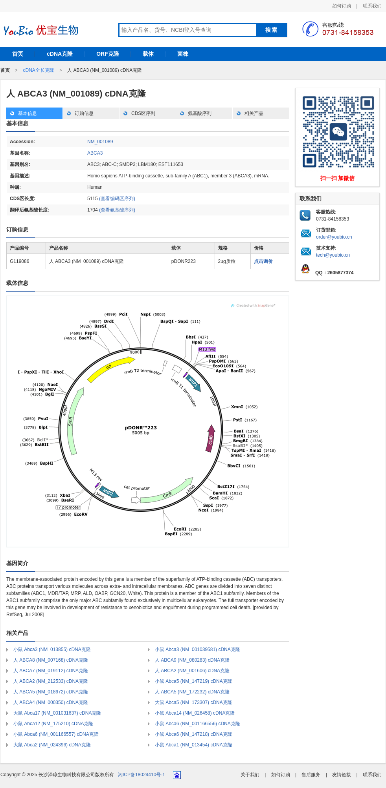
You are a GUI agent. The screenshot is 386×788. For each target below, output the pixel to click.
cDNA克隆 (60, 54)
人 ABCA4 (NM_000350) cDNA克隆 (50, 702)
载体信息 (17, 283)
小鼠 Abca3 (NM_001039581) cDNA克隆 (197, 649)
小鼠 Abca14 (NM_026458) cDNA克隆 (195, 713)
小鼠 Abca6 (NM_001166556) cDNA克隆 (197, 723)
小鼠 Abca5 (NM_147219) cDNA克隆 (193, 681)
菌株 (182, 54)
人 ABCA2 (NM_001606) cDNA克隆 (192, 670)
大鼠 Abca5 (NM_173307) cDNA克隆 (193, 702)
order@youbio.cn (334, 237)
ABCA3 (95, 153)
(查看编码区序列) (117, 198)
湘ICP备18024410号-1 (141, 774)
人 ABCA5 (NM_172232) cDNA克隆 (192, 692)
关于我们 (250, 774)
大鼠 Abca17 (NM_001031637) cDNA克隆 (57, 713)
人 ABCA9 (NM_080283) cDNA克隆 (192, 660)
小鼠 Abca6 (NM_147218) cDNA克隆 (193, 734)
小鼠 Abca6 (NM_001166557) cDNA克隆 (56, 734)
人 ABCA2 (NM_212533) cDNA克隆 (50, 681)
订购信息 (84, 113)
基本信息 (27, 113)
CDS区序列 (143, 113)
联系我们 (372, 6)
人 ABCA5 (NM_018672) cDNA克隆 (50, 692)
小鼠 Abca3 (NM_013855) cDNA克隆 (52, 649)
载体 (148, 54)
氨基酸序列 (199, 113)
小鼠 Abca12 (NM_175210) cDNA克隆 (53, 723)
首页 (17, 54)
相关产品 (253, 113)
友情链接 (341, 774)
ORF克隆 (107, 54)
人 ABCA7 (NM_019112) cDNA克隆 (50, 670)
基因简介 (17, 563)
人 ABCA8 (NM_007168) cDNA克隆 (50, 660)
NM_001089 (100, 141)
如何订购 (341, 6)
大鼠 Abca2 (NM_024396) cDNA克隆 (52, 745)
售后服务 (310, 774)
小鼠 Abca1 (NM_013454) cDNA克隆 (193, 745)
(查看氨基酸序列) (117, 210)
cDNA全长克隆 (38, 70)
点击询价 (263, 261)
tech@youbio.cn (333, 255)
